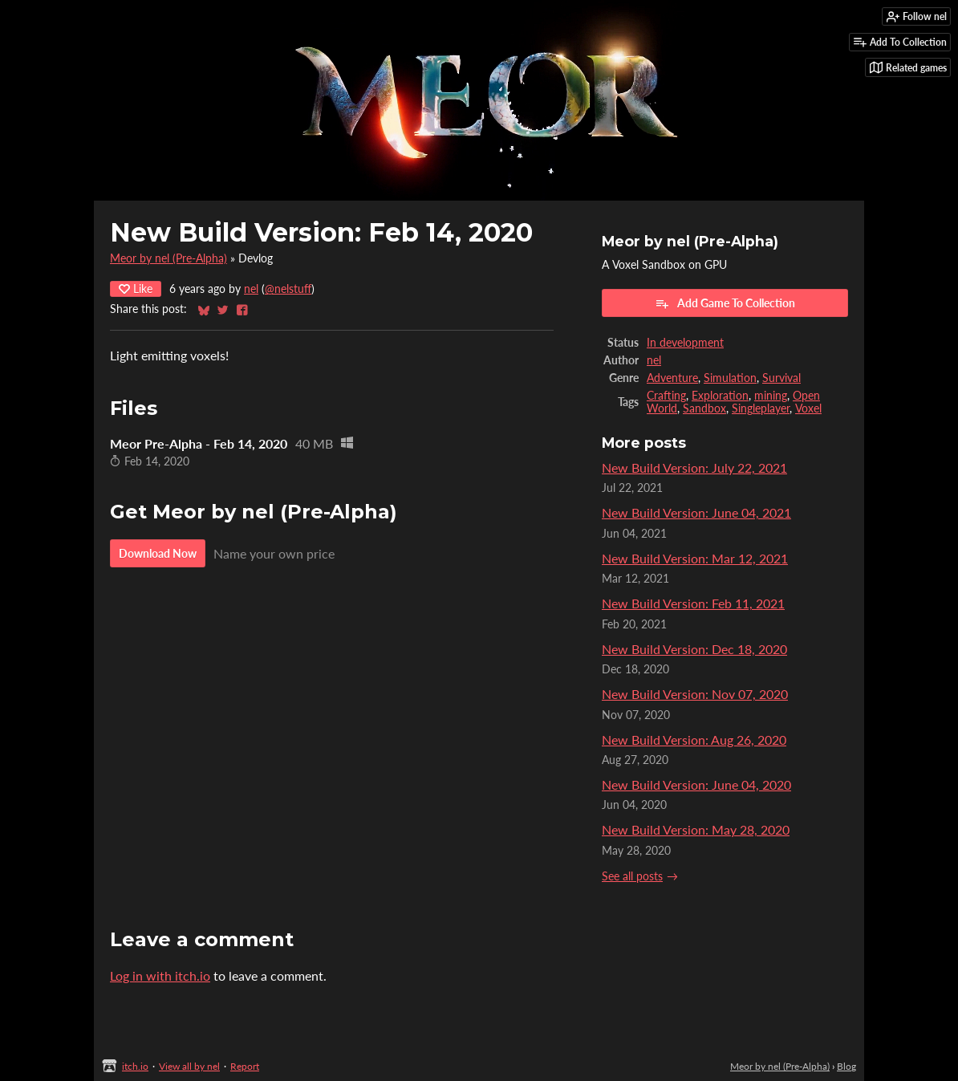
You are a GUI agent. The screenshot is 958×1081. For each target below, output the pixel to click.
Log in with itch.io (160, 975)
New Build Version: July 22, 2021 (694, 467)
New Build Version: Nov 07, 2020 (695, 693)
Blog (846, 1066)
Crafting (666, 395)
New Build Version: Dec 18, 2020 (694, 648)
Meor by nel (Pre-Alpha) (168, 258)
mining (770, 395)
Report (244, 1066)
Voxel (808, 408)
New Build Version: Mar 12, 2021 (695, 558)
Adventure (672, 378)
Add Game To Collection (725, 303)
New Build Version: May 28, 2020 (696, 829)
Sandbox (704, 408)
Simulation (730, 378)
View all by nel (189, 1066)
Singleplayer (761, 408)
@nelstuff (288, 288)
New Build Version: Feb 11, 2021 (693, 603)
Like (135, 288)
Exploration (720, 395)
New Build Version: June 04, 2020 (696, 784)
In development (685, 342)
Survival (781, 378)
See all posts (632, 876)
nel (251, 288)
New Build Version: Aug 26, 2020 (694, 739)
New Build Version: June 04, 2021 (696, 512)
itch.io (135, 1066)
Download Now (158, 553)
